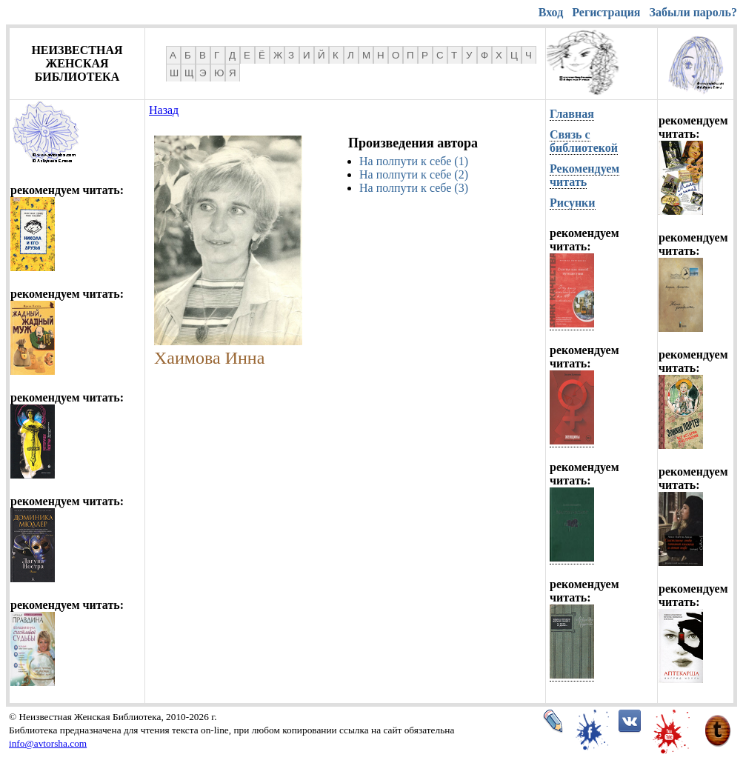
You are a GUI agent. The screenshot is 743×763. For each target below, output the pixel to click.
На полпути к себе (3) (413, 187)
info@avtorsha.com (48, 743)
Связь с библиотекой (584, 141)
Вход (551, 12)
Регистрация (606, 12)
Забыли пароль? (693, 12)
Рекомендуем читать (584, 175)
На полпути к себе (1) (413, 161)
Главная (572, 113)
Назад (164, 110)
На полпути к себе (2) (413, 174)
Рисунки (573, 202)
